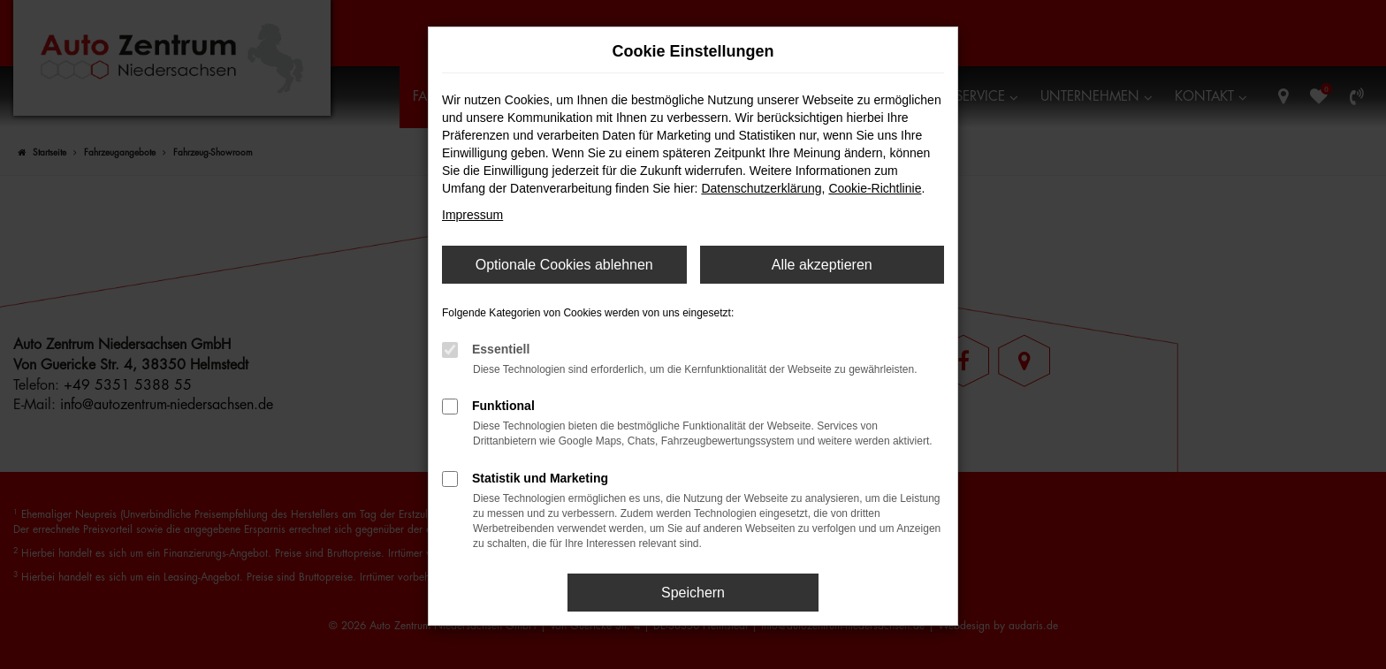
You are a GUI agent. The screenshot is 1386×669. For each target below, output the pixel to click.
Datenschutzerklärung (761, 188)
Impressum (472, 215)
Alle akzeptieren (822, 264)
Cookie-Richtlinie (874, 188)
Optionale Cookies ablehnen (564, 264)
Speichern (693, 592)
